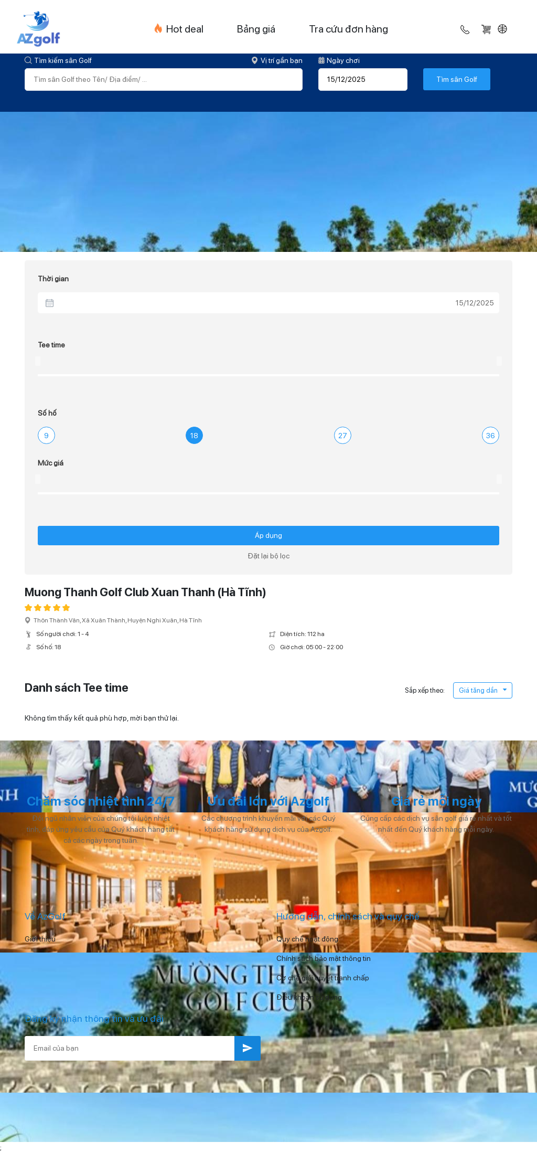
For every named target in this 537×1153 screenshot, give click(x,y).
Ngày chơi (339, 60)
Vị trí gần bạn (277, 60)
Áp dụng (268, 535)
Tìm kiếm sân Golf (58, 60)
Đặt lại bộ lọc (268, 556)
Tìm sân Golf (456, 79)
